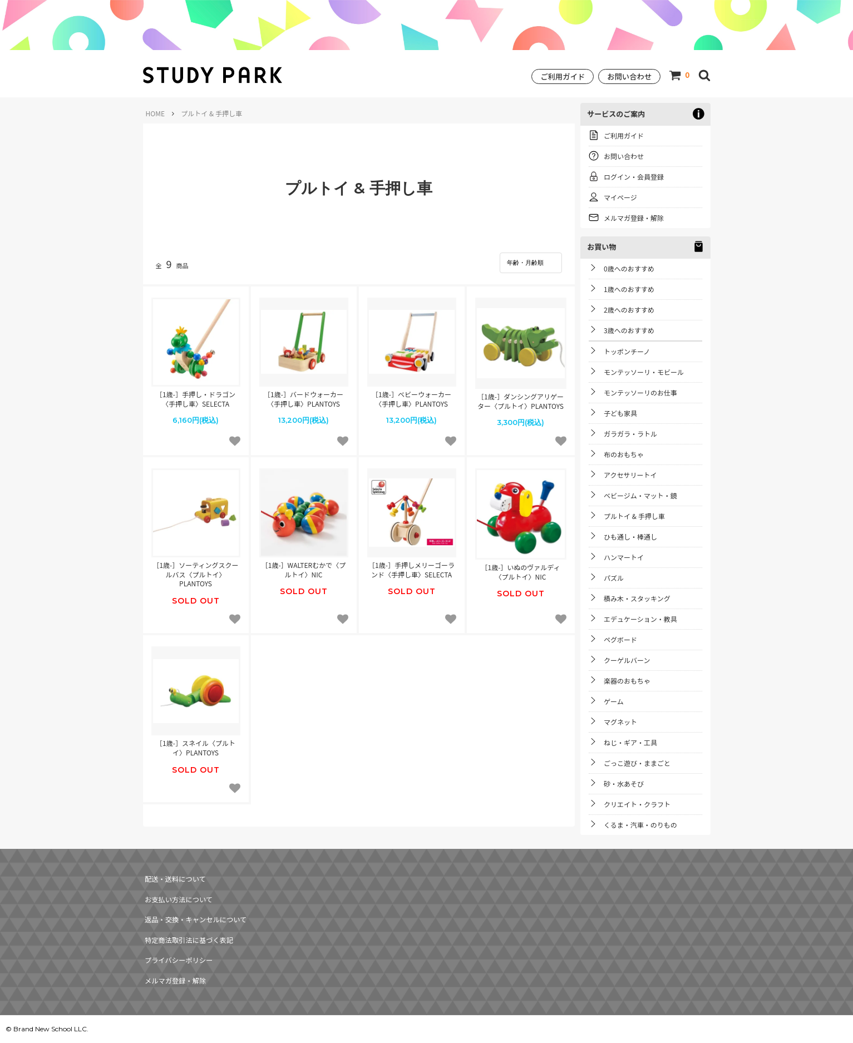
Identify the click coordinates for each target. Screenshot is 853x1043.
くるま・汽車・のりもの (640, 824)
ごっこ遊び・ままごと (637, 763)
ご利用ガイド (562, 76)
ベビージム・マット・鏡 (640, 495)
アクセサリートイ (630, 475)
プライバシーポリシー (178, 935)
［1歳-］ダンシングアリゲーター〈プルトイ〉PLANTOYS (520, 397)
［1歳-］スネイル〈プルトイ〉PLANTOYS (195, 743)
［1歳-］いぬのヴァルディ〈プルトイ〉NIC (520, 567)
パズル (614, 577)
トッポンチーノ (627, 351)
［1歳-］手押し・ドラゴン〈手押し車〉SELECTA (195, 394)
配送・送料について (174, 876)
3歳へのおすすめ (629, 330)
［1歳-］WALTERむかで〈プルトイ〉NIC (304, 565)
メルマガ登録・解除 (634, 218)
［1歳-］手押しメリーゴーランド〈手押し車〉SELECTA (411, 565)
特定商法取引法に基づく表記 (188, 920)
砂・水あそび (624, 783)
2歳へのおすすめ (629, 309)
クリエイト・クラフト (637, 804)
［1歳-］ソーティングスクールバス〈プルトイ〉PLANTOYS (195, 570)
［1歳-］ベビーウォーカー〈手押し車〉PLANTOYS (411, 394)
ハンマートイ (624, 557)
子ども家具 (620, 413)
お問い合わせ (629, 76)
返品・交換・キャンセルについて (195, 905)
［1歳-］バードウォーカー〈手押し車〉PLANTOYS (303, 394)
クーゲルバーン (627, 660)
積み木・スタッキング (637, 598)
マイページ (620, 197)
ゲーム (614, 701)
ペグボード (620, 639)
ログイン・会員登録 (634, 176)
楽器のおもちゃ (627, 680)
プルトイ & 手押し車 (634, 516)
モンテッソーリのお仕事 (640, 392)
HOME (155, 113)
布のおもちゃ (624, 454)
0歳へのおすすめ (629, 268)
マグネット (620, 721)
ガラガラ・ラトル (630, 433)
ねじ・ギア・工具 (630, 742)
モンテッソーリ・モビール (644, 372)
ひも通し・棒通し (630, 536)
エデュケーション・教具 (640, 619)
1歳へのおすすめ (629, 289)
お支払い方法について (178, 891)
